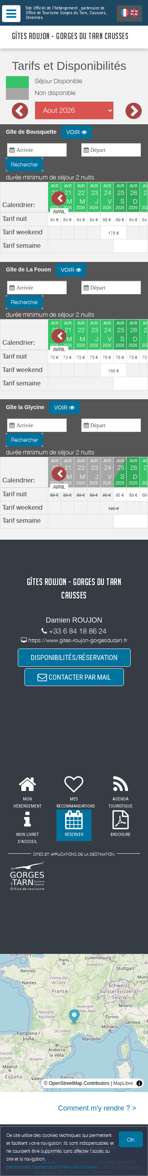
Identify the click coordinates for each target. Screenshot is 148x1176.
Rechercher (24, 164)
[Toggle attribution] (139, 1083)
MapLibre (123, 1083)
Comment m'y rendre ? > (97, 1108)
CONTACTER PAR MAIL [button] (74, 677)
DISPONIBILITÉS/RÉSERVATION (74, 657)
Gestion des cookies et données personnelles (52, 1167)
